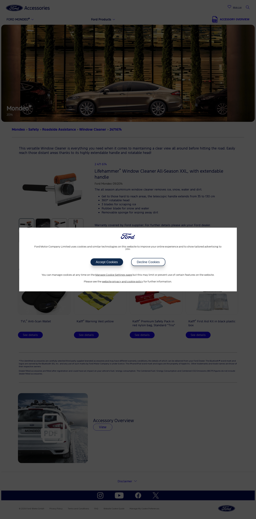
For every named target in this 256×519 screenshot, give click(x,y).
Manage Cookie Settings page (113, 275)
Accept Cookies (107, 262)
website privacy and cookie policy (122, 281)
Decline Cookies (148, 262)
